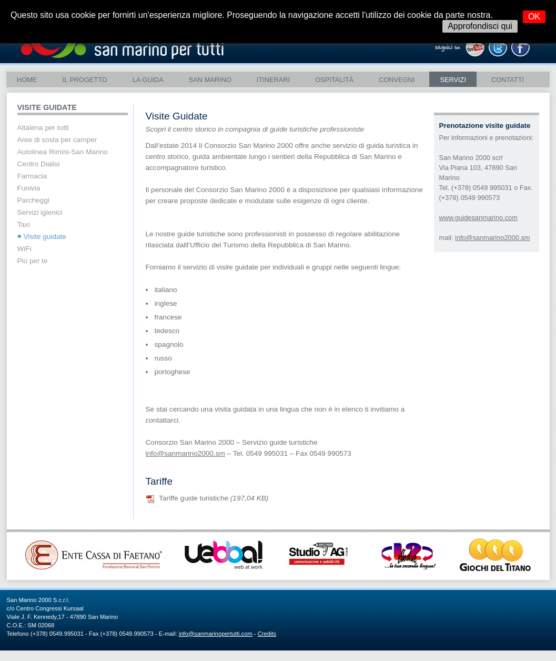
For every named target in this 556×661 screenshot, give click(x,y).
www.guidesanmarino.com (478, 218)
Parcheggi (33, 200)
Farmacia (32, 176)
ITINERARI (273, 80)
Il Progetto (84, 80)
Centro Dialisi (38, 164)
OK (534, 16)
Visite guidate (45, 237)
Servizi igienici (40, 212)
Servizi (453, 80)
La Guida (148, 80)
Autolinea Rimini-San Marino (62, 152)
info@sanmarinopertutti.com (215, 633)
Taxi (23, 224)
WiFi (24, 249)
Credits (267, 633)
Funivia (29, 188)
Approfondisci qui (480, 26)
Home (27, 80)
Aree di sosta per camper (57, 140)
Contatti (507, 80)
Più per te (32, 261)
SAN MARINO (210, 80)
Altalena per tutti (43, 128)
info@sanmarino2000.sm (492, 238)
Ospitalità (334, 80)
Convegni (397, 80)
